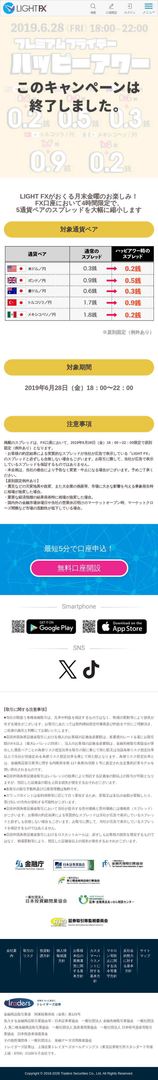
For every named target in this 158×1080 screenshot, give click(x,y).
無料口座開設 (79, 568)
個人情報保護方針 (61, 956)
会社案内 (12, 953)
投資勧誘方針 (45, 953)
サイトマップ (145, 953)
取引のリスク (28, 953)
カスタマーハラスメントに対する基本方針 (95, 966)
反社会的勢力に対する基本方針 (128, 961)
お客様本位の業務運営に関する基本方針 (78, 963)
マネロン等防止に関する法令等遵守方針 (112, 963)
